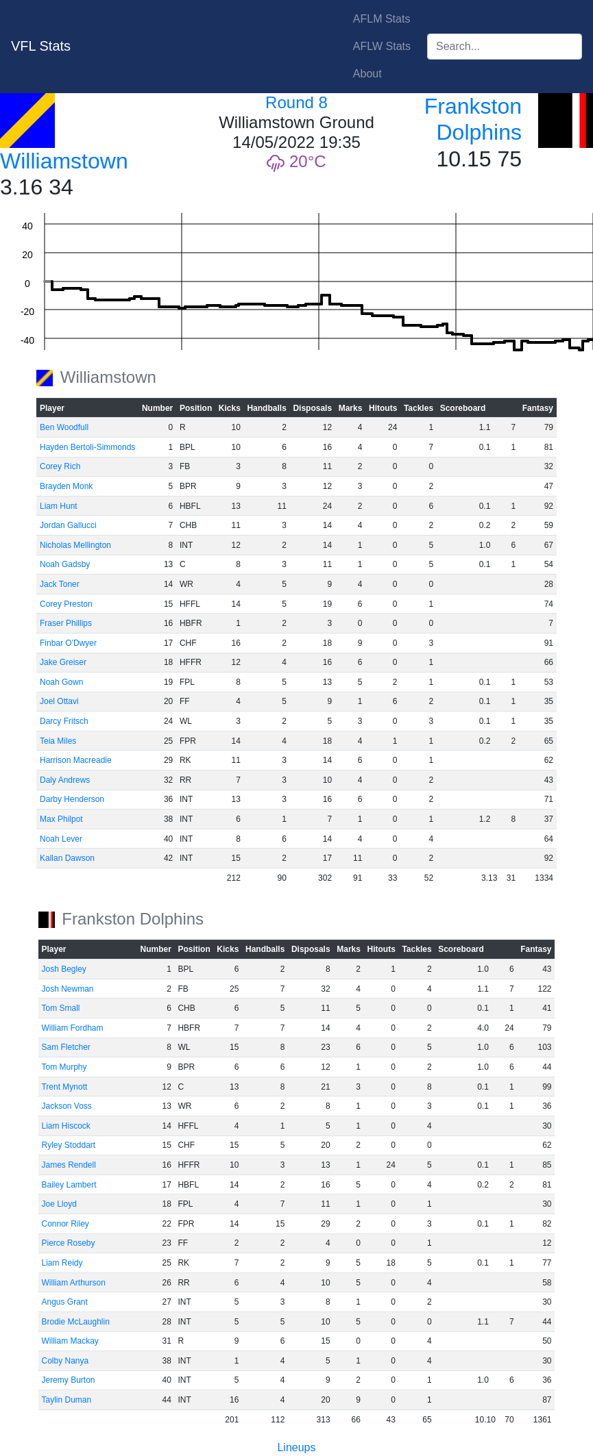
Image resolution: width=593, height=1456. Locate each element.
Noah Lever (61, 839)
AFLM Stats (382, 19)
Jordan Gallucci (68, 525)
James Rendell (68, 1165)
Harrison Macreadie (76, 760)
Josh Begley (63, 969)
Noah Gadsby (65, 564)
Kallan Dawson (67, 858)
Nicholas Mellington (75, 545)
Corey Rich (60, 466)
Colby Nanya (64, 1361)
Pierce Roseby (68, 1243)
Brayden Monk (66, 486)
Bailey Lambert (68, 1185)
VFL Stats (41, 45)
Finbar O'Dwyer (68, 643)
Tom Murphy (63, 1067)
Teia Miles (58, 741)
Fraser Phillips (66, 623)
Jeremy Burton (68, 1380)
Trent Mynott (64, 1087)
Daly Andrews (65, 780)
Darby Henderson (72, 799)
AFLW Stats (382, 46)
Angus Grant (64, 1302)
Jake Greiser (63, 662)
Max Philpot (61, 819)
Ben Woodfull (64, 427)
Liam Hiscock (65, 1126)
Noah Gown (61, 682)
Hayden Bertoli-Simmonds (87, 447)
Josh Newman (67, 989)
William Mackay (69, 1341)
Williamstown (64, 161)
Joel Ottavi (59, 701)
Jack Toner (60, 584)
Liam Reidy (61, 1263)
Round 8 (296, 102)
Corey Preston (66, 604)
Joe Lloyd (58, 1204)
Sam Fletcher (65, 1047)
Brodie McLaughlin (75, 1322)
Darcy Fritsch (64, 721)
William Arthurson (73, 1283)
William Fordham (72, 1028)
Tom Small (60, 1008)
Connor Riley (64, 1224)
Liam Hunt (58, 506)
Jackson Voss (66, 1106)
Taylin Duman (66, 1400)
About (367, 73)
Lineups (296, 1447)
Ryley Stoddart (68, 1145)
